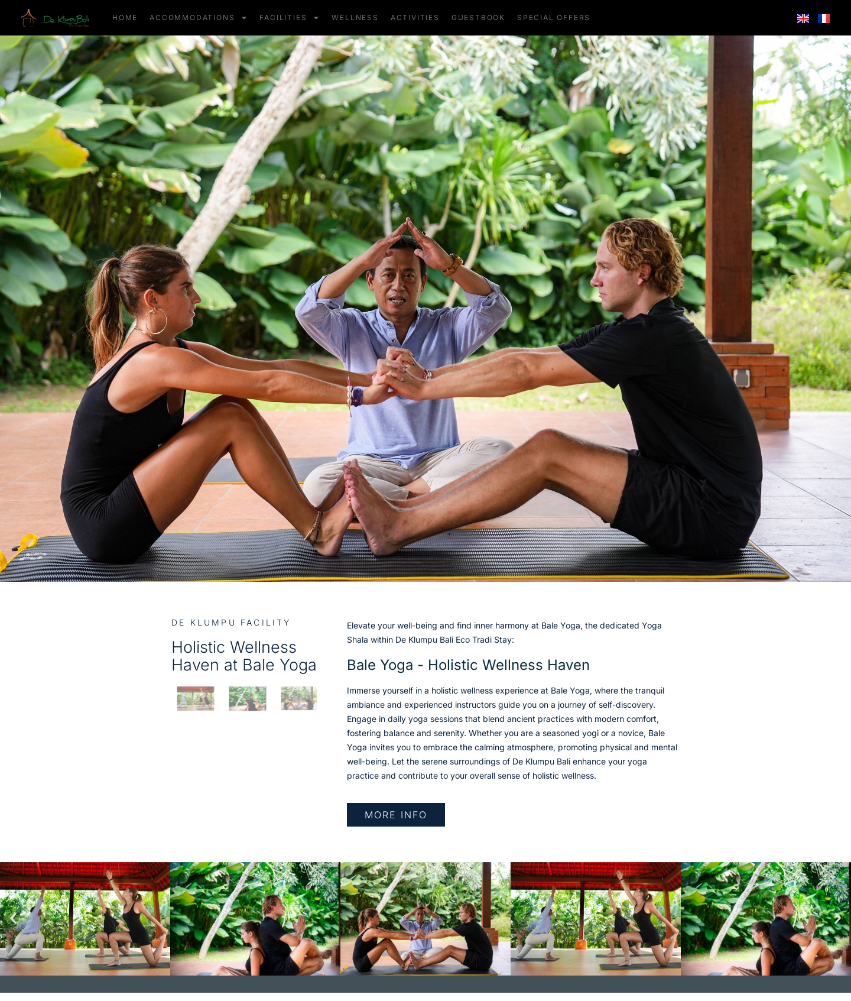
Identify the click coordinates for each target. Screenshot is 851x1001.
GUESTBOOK (478, 17)
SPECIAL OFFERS (553, 17)
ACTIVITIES (415, 17)
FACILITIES (289, 17)
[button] (13, 918)
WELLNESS (355, 17)
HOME (125, 17)
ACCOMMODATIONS (199, 17)
